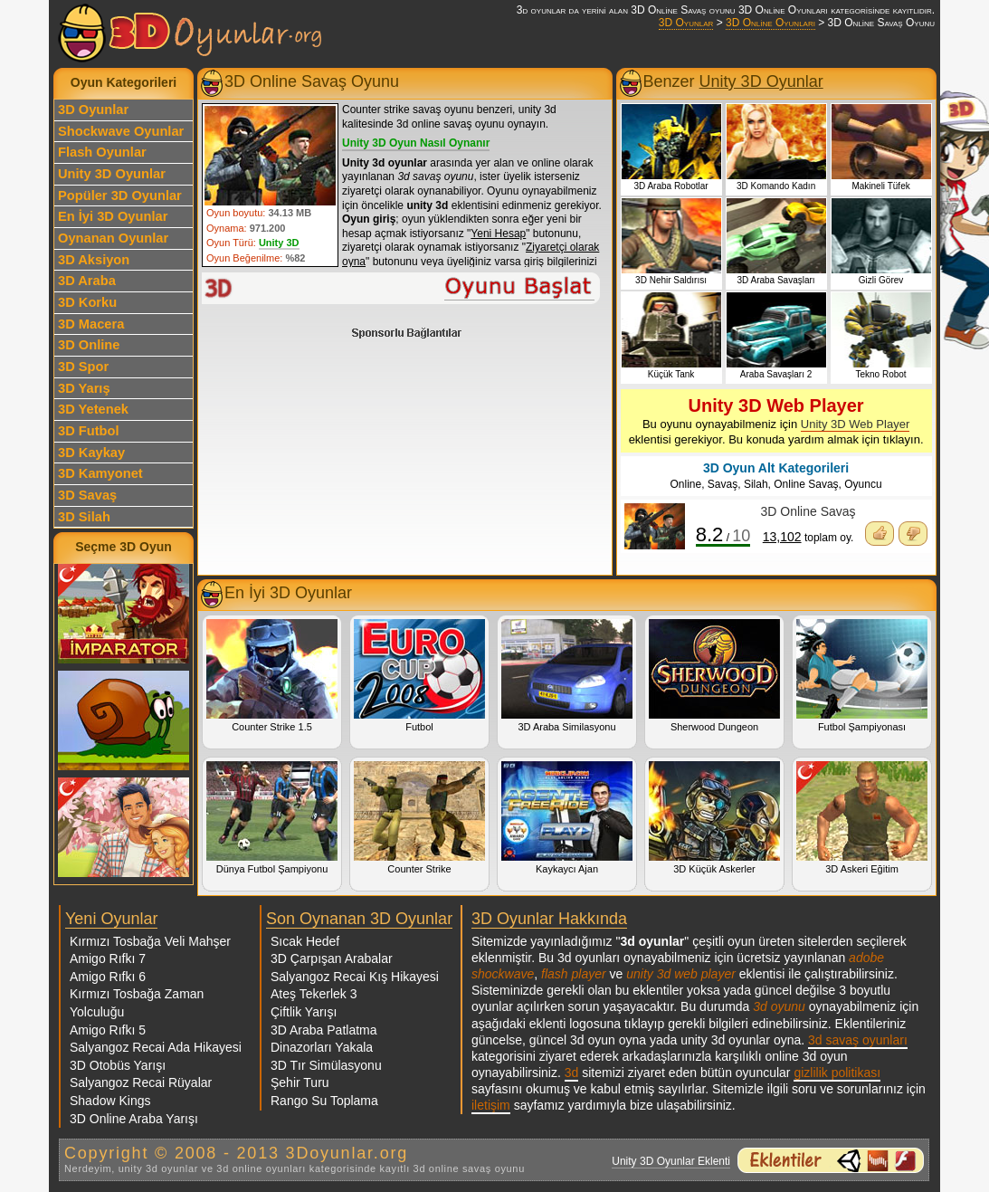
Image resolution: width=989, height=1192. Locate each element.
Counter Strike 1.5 (272, 675)
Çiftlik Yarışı (304, 1012)
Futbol (419, 675)
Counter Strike (419, 817)
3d (572, 1072)
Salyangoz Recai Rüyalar (141, 1082)
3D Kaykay (91, 452)
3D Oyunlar (686, 22)
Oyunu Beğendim (879, 533)
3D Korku (87, 302)
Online (685, 484)
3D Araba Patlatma (324, 1030)
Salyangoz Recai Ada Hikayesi (156, 1047)
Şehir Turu (300, 1082)
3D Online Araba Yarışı (134, 1118)
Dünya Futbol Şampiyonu (272, 817)
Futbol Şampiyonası (861, 675)
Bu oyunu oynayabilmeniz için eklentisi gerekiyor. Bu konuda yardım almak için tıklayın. (776, 421)
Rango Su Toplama (324, 1100)
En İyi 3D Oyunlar (112, 216)
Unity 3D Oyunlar (112, 174)
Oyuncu (862, 484)
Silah (756, 484)
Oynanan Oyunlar (113, 238)
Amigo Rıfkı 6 (108, 976)
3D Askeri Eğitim (861, 817)
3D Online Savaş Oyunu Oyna (401, 288)
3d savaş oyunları (858, 1040)
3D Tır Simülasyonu (326, 1065)
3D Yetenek (93, 409)
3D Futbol (88, 431)
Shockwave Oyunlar (121, 131)
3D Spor (83, 366)
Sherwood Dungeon (714, 675)
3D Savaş (87, 495)
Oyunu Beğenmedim (913, 533)
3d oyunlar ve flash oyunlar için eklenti (830, 1160)
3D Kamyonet (100, 473)
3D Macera (91, 324)
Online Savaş (806, 484)
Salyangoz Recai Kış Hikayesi (355, 976)
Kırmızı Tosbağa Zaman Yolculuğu (137, 1003)
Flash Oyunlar (102, 152)
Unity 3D (279, 242)
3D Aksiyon (93, 260)
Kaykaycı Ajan (566, 817)
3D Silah (84, 517)
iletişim (490, 1105)
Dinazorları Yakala (322, 1047)
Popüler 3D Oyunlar (120, 195)
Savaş (722, 484)
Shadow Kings (110, 1100)
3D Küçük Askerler (714, 817)
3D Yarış (84, 388)
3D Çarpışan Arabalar (332, 958)
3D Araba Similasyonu (566, 675)
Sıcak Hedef (305, 941)
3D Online (88, 345)
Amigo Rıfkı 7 (108, 958)
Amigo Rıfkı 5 (108, 1030)
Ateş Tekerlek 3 (314, 994)
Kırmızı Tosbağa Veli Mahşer (150, 941)
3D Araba (87, 280)
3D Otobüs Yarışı (118, 1065)
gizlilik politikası (837, 1072)
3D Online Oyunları (770, 22)
